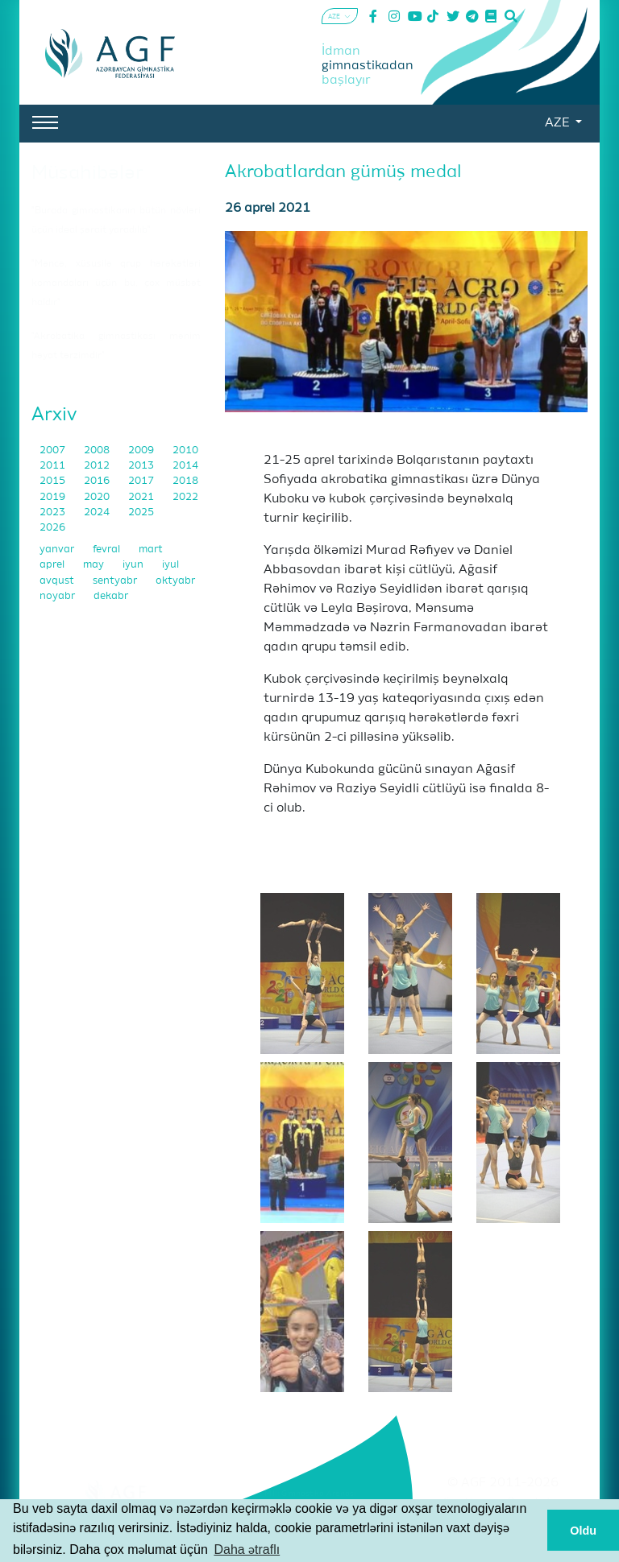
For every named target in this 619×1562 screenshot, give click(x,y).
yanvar (58, 549)
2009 (142, 450)
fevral (108, 549)
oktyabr (175, 581)
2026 (52, 528)
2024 (98, 512)
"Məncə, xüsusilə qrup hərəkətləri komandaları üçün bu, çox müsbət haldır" (116, 283)
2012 (98, 466)
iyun (134, 565)
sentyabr (116, 581)
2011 (53, 466)
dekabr (110, 596)
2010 (185, 450)
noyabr (58, 596)
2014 (185, 466)
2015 (53, 481)
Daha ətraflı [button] (247, 1549)
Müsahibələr (87, 173)
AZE (558, 123)
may (94, 565)
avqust (58, 581)
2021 (142, 497)
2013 (142, 466)
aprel (53, 565)
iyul (170, 565)
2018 (185, 481)
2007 (53, 450)
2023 (53, 512)
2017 (142, 481)
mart (151, 549)
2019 (53, 497)
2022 (185, 497)
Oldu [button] (583, 1530)
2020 (98, 497)
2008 (98, 450)
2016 (98, 481)
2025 (141, 512)
